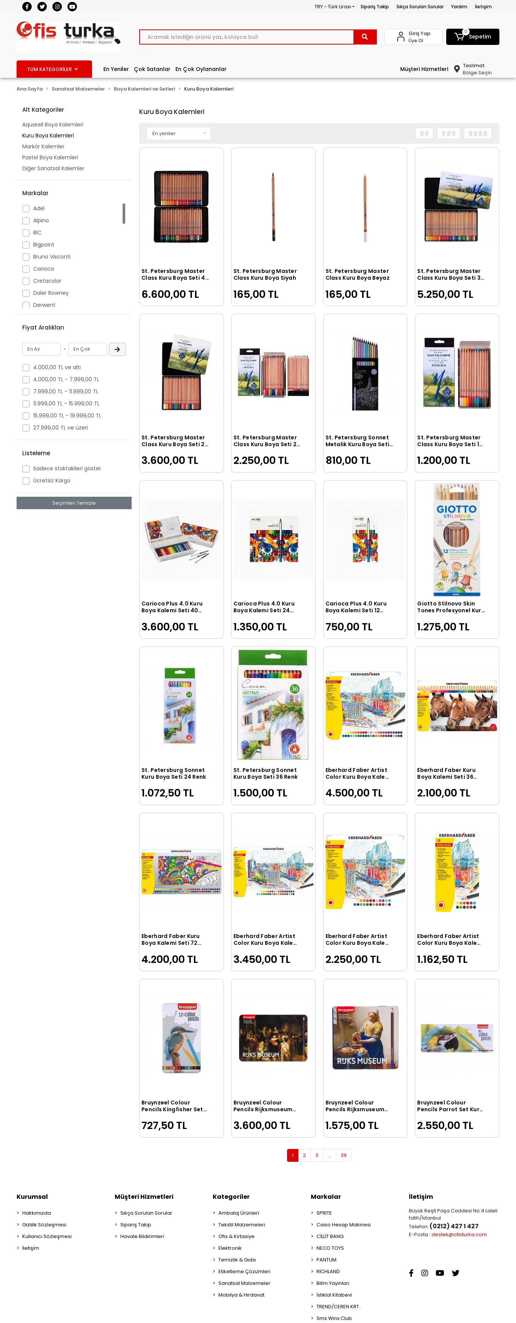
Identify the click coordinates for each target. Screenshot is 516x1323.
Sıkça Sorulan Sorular (420, 6)
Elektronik (230, 1248)
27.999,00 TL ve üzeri (60, 427)
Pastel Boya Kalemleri (50, 157)
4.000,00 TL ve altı (57, 367)
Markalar (326, 1196)
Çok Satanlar (152, 69)
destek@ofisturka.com (459, 1234)
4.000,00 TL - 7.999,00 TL (66, 379)
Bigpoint (43, 244)
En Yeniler (116, 69)
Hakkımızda (36, 1213)
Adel (39, 208)
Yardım (459, 6)
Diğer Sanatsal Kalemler (53, 168)
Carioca (43, 269)
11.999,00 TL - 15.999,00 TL (66, 403)
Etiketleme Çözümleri (244, 1271)
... (329, 1155)
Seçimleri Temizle (74, 503)
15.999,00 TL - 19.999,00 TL (67, 415)
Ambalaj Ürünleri (238, 1213)
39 (344, 1155)
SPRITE (324, 1213)
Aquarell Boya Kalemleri (52, 124)
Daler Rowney (51, 293)
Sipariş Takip (375, 6)
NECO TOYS (330, 1248)
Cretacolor (47, 281)
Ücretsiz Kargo (52, 480)
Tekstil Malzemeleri (241, 1224)
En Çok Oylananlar (201, 69)
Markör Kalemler (43, 146)
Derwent (44, 305)
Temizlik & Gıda (237, 1259)
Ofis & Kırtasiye (236, 1236)
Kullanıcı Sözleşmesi (47, 1236)
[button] (473, 37)
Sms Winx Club (334, 1318)
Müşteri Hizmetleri (424, 69)
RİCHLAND (328, 1271)
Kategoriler (231, 1196)
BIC (37, 232)
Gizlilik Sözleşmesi (44, 1224)
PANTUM (326, 1259)
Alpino (41, 220)
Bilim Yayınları (332, 1283)
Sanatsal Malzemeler (244, 1283)
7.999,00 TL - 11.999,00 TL (65, 391)
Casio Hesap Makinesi (343, 1224)
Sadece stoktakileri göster (67, 468)
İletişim (483, 6)
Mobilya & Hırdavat (241, 1294)
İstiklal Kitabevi (334, 1294)
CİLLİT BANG (330, 1236)
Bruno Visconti (52, 256)
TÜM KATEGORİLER (52, 69)
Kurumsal (32, 1196)
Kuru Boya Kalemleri (48, 135)
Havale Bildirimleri (142, 1236)
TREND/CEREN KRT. (338, 1306)
